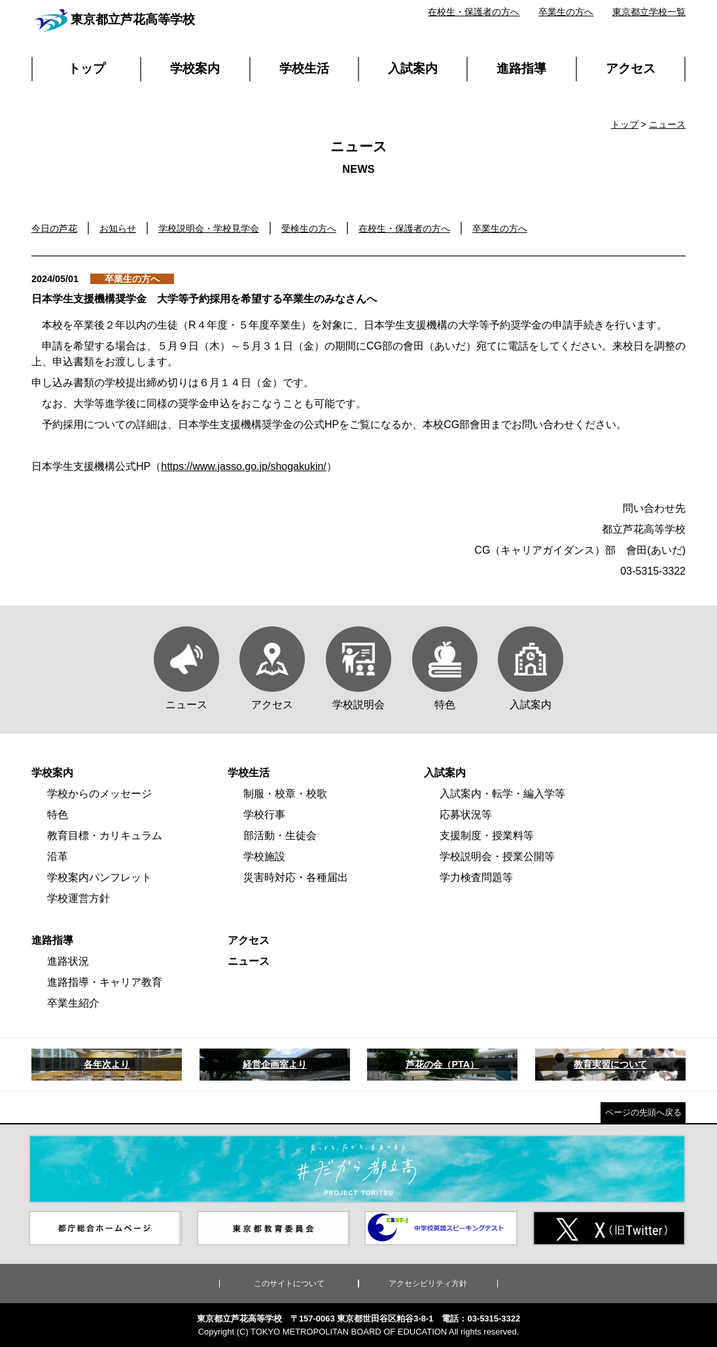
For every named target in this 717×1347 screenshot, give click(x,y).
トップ (86, 68)
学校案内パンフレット (99, 877)
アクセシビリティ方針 (428, 1283)
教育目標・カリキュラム (104, 835)
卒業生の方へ (565, 12)
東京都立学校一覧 (649, 12)
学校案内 (195, 68)
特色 (57, 814)
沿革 (57, 856)
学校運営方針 (78, 898)
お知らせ (117, 228)
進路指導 (521, 68)
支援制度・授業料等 (487, 835)
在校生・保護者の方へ (473, 12)
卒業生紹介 (73, 1003)
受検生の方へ (308, 228)
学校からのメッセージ (99, 793)
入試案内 (413, 68)
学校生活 (304, 68)
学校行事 (264, 814)
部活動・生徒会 (280, 835)
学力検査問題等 (476, 877)
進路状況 (68, 961)
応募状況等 (466, 814)
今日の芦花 (54, 228)
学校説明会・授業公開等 (497, 856)
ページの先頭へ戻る (643, 1112)
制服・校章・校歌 (285, 793)
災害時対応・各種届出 (295, 877)
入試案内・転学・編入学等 (502, 793)
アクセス (631, 68)
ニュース (667, 124)
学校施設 (264, 856)
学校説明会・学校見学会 (208, 228)
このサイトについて (289, 1283)
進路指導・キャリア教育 (104, 982)
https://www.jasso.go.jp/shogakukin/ (243, 466)
